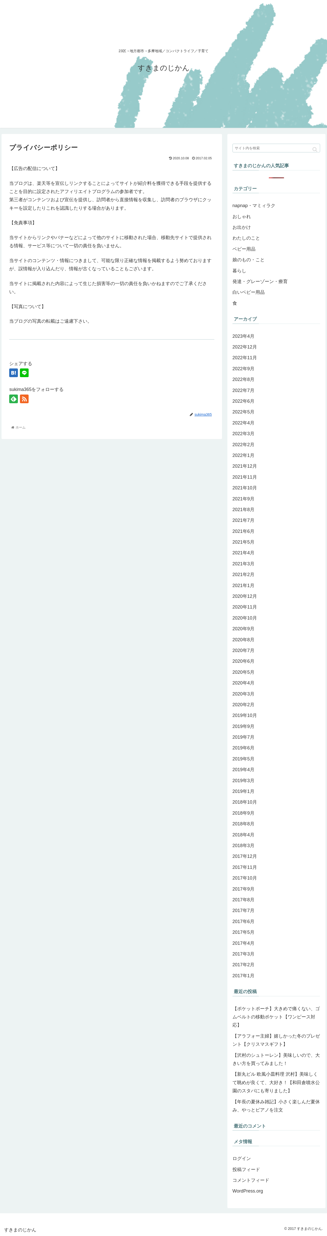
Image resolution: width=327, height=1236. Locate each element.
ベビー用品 (243, 249)
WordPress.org (247, 1191)
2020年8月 (243, 639)
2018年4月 (243, 834)
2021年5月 (243, 542)
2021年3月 (243, 563)
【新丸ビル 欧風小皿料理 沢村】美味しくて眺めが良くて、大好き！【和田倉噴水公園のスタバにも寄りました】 (276, 1082)
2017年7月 (243, 910)
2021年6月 (243, 531)
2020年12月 (244, 596)
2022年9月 (243, 368)
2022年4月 (243, 422)
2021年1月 (243, 585)
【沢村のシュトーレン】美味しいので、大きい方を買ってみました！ (276, 1059)
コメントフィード (250, 1180)
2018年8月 (243, 823)
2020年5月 (243, 672)
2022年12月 (244, 347)
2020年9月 (243, 628)
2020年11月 (244, 607)
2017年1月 (243, 975)
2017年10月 (244, 878)
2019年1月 (243, 791)
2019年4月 (243, 769)
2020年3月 (243, 693)
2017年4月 (243, 943)
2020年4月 (243, 683)
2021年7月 (243, 520)
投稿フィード (246, 1169)
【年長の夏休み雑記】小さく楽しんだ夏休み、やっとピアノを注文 (276, 1106)
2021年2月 (243, 574)
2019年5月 (243, 758)
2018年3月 (243, 845)
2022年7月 (243, 390)
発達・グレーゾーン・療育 (260, 281)
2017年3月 (243, 954)
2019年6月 (243, 747)
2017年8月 (243, 899)
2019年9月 (243, 726)
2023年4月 (243, 336)
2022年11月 (244, 357)
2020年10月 (244, 618)
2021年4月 (243, 552)
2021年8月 (243, 509)
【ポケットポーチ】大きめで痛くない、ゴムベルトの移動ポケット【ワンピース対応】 (276, 1017)
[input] (276, 148)
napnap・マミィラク (253, 205)
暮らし (239, 270)
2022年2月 (243, 444)
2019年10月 (244, 715)
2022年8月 (243, 379)
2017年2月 (243, 964)
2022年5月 (243, 411)
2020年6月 (243, 661)
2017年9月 (243, 889)
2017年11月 (244, 867)
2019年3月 (243, 780)
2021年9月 (243, 498)
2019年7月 (243, 737)
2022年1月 (243, 455)
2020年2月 (243, 704)
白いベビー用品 (248, 292)
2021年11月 (244, 477)
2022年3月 (243, 433)
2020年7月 (243, 650)
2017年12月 (244, 856)
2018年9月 (243, 813)
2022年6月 (243, 401)
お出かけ (241, 227)
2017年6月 (243, 921)
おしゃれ (241, 216)
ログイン (241, 1158)
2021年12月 (244, 466)
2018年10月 (244, 802)
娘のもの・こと (248, 259)
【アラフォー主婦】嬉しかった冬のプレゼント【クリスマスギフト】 (276, 1040)
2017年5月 (243, 932)
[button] (314, 149)
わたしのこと (246, 238)
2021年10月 (244, 487)
